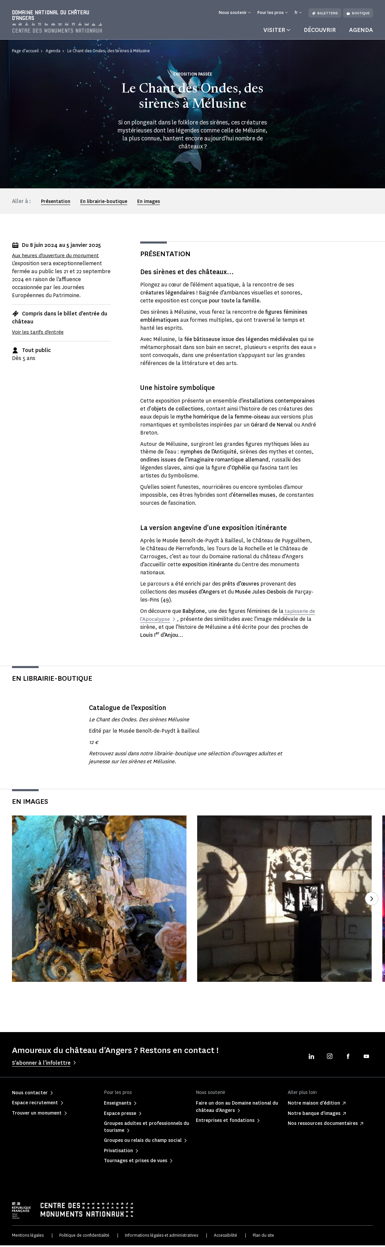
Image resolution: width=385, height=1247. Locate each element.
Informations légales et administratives (161, 1237)
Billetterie (325, 13)
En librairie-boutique (103, 203)
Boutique (358, 13)
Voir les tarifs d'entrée (39, 333)
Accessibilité (225, 1237)
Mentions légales (28, 1237)
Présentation (55, 203)
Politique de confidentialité (84, 1237)
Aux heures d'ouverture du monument (58, 257)
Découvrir (320, 31)
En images (148, 203)
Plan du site (263, 1237)
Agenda (361, 31)
